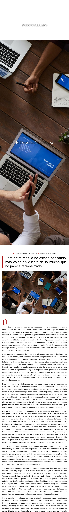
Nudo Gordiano (34, 24)
